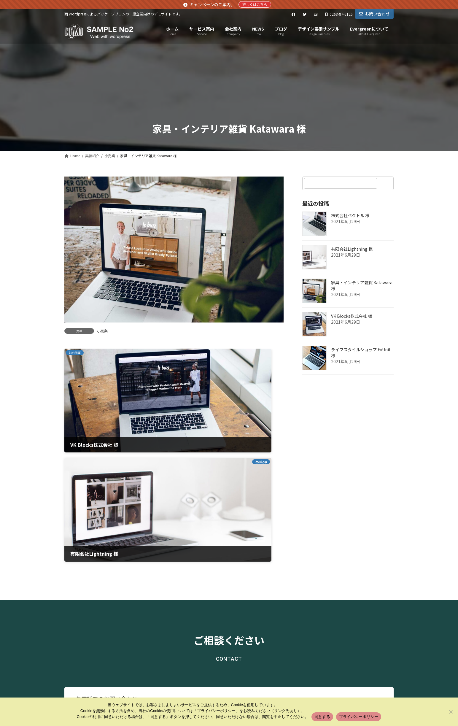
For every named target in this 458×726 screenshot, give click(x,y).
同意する (322, 716)
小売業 (102, 330)
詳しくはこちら (254, 4)
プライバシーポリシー (92, 622)
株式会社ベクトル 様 (350, 215)
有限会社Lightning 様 (352, 249)
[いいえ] (451, 712)
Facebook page (342, 663)
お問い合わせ (374, 14)
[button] (332, 547)
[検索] (386, 183)
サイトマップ (139, 622)
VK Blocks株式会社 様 (351, 316)
